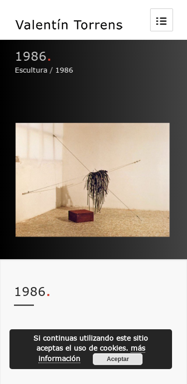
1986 (65, 70)
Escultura (31, 70)
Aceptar (118, 359)
